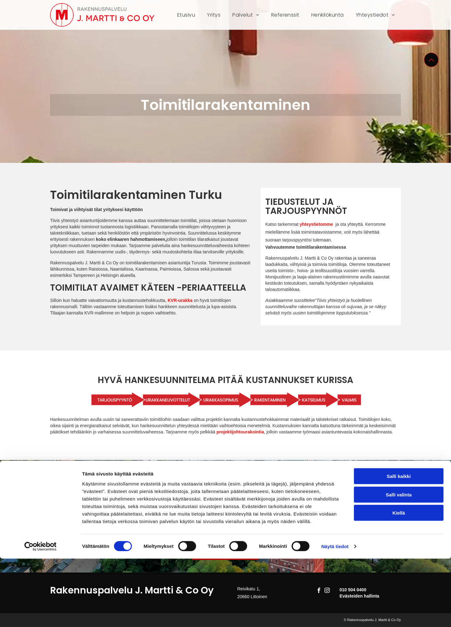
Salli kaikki (399, 544)
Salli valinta (399, 563)
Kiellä (398, 581)
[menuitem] (186, 15)
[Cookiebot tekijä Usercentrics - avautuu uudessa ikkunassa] (40, 614)
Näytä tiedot (335, 614)
